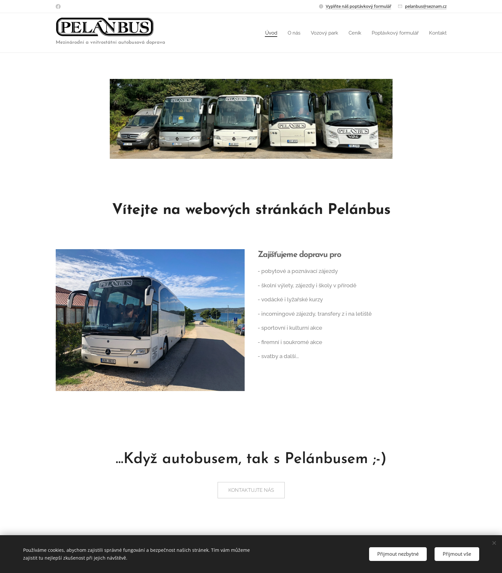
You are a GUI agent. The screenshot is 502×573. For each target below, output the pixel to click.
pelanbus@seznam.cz (426, 6)
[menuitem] (263, 33)
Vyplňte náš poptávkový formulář (358, 6)
